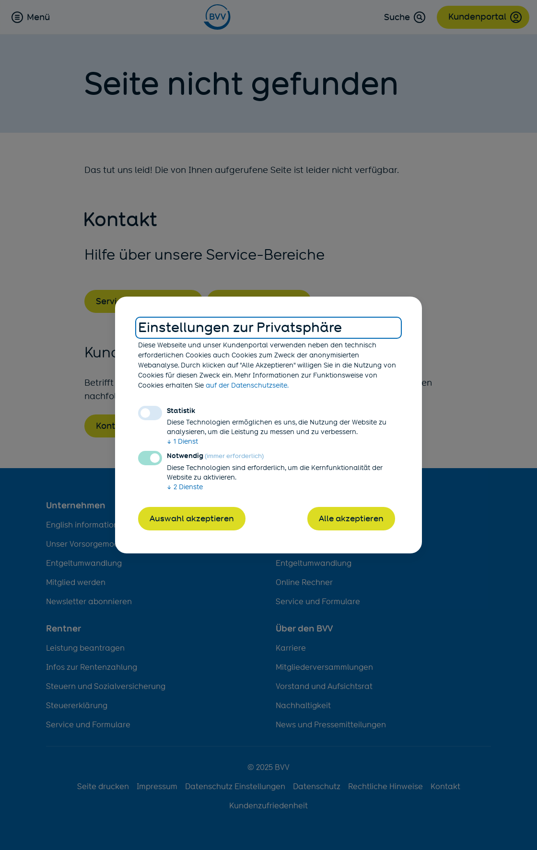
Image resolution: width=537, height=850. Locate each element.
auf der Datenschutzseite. (247, 385)
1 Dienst (182, 441)
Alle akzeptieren (351, 518)
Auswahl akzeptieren (192, 518)
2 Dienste (185, 487)
